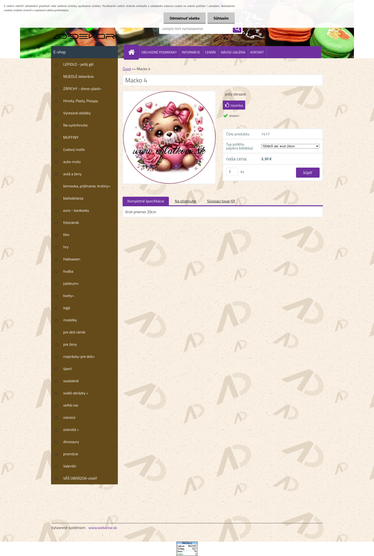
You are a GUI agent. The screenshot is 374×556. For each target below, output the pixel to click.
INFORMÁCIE (191, 52)
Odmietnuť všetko (185, 18)
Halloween (71, 259)
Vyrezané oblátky (77, 113)
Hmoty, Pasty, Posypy (80, 101)
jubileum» (71, 283)
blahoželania (73, 198)
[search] (237, 28)
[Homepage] (133, 52)
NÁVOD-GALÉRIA (233, 52)
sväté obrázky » (75, 393)
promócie (70, 454)
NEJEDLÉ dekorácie (78, 76)
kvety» (68, 295)
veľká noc (70, 405)
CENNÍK (210, 52)
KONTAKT (257, 52)
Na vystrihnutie (75, 125)
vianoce (69, 417)
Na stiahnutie (185, 201)
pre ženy (70, 344)
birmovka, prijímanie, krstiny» (86, 186)
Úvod (127, 69)
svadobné (71, 381)
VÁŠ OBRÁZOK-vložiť (80, 478)
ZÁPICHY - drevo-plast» (82, 88)
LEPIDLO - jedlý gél (78, 64)
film (66, 235)
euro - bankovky (76, 210)
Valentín (69, 466)
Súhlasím (221, 18)
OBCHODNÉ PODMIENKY (159, 52)
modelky (70, 320)
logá (66, 308)
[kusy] (232, 172)
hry (65, 247)
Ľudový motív (74, 149)
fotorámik (71, 222)
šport (67, 368)
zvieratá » (71, 429)
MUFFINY (70, 137)
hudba (68, 271)
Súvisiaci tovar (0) (221, 201)
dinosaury (71, 442)
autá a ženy (72, 174)
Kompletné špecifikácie (145, 201)
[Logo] (84, 28)
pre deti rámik (74, 332)
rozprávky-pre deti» (79, 356)
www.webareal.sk (102, 527)
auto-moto (72, 161)
